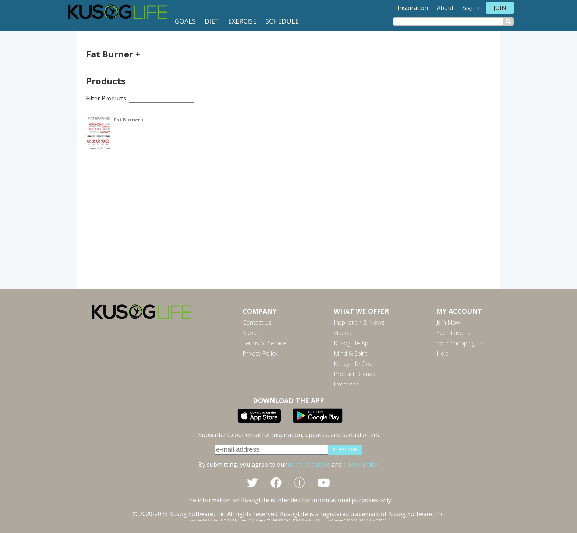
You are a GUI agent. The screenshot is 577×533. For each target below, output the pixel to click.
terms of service (309, 464)
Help (442, 353)
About (445, 8)
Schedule (282, 21)
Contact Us (257, 322)
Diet (212, 21)
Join (499, 8)
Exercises (346, 384)
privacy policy (360, 464)
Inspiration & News (359, 322)
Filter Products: (140, 98)
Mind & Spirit (350, 353)
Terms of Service (264, 343)
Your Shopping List (460, 343)
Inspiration (412, 8)
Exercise (242, 21)
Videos (342, 333)
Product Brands (354, 374)
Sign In (472, 8)
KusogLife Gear (354, 364)
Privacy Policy (260, 353)
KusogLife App (353, 343)
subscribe (345, 449)
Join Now (448, 322)
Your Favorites (455, 333)
